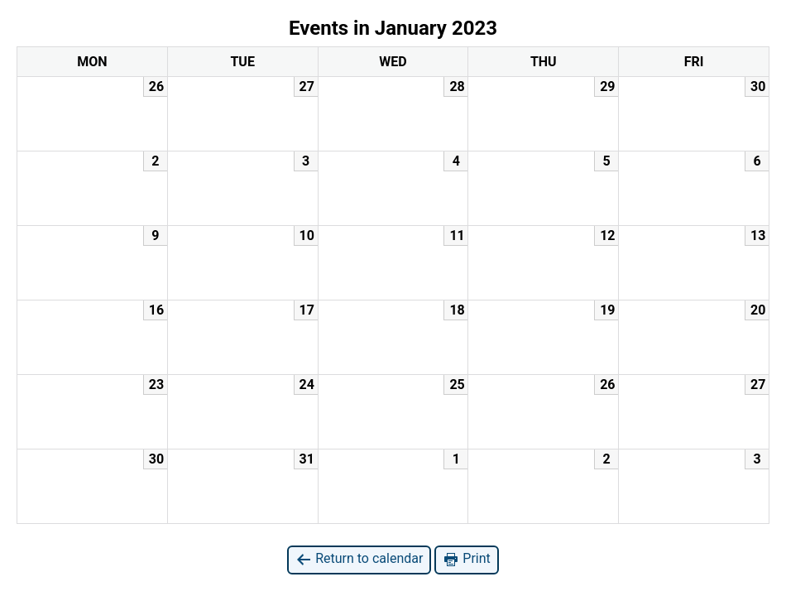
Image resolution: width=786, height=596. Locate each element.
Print (466, 559)
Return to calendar (359, 559)
